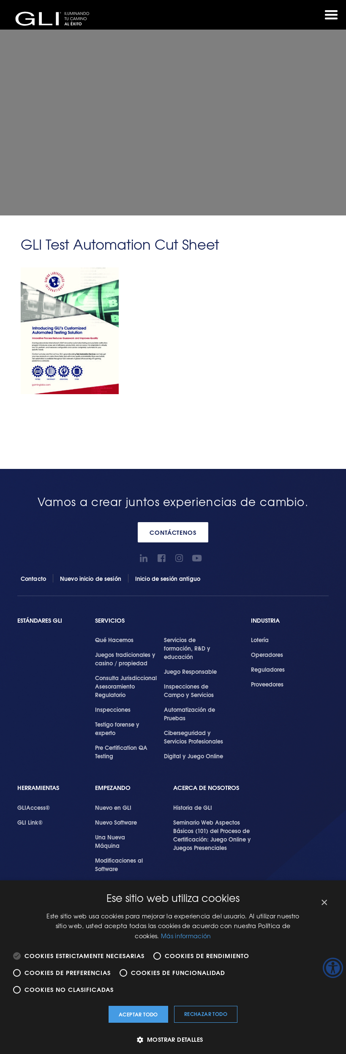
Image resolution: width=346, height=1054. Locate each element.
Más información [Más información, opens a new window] (186, 935)
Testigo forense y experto (117, 728)
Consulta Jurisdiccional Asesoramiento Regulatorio (126, 686)
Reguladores (268, 669)
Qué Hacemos (114, 639)
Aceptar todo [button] (138, 1014)
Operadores (267, 654)
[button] (173, 1039)
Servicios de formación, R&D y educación (187, 648)
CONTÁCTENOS (173, 532)
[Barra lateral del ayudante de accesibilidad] (333, 968)
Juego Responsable (190, 671)
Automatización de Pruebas (189, 713)
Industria (265, 620)
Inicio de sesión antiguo (167, 578)
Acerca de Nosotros (206, 787)
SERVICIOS (110, 620)
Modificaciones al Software (119, 864)
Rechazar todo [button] (205, 1014)
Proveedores (267, 684)
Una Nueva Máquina (110, 841)
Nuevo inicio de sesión (90, 578)
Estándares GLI (39, 620)
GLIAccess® (33, 807)
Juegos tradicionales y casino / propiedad (125, 658)
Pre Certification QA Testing (121, 751)
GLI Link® (30, 822)
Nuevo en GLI (113, 807)
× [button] (324, 902)
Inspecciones (113, 709)
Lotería (260, 639)
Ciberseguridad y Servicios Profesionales (193, 736)
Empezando (113, 787)
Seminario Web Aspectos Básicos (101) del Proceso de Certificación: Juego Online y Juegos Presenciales (212, 835)
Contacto (33, 578)
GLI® (54, 18)
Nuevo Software (116, 822)
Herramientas (38, 787)
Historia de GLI (192, 807)
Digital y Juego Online (193, 756)
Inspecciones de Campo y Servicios (189, 690)
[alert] (173, 967)
